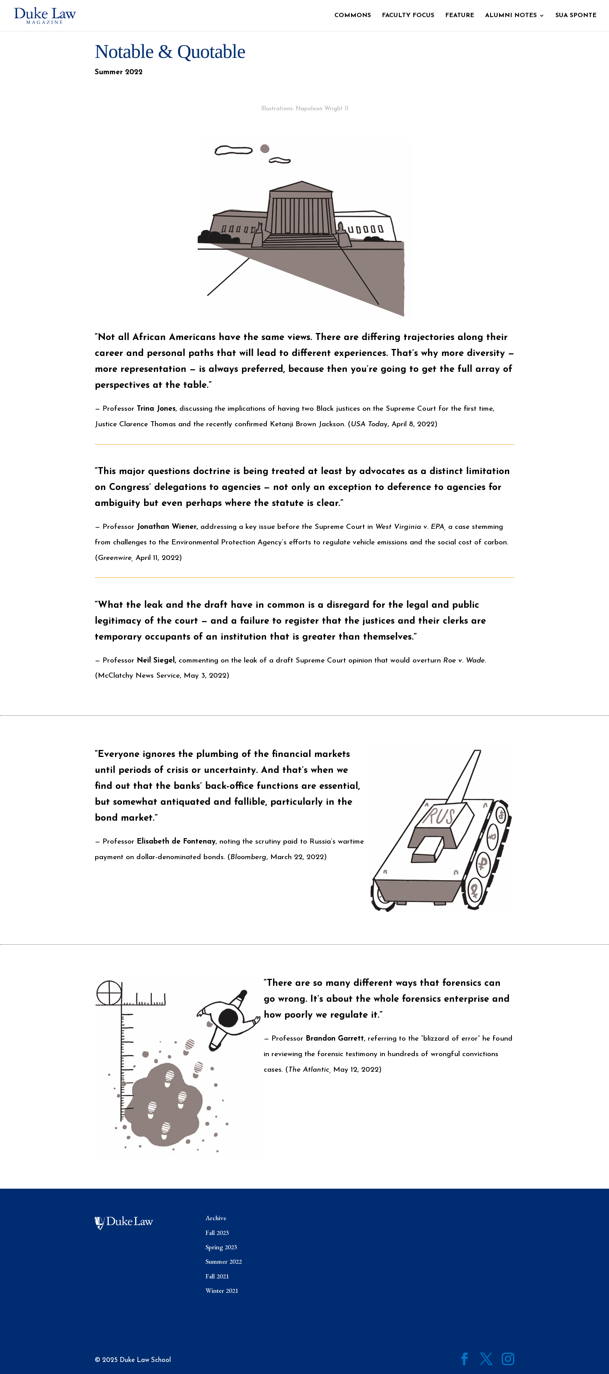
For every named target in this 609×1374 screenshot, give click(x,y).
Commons (352, 16)
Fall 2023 (217, 1232)
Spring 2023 (221, 1247)
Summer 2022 (223, 1261)
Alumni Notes (511, 16)
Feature (459, 16)
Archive (215, 1218)
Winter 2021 (221, 1290)
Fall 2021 (217, 1276)
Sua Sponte (576, 16)
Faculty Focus (408, 16)
